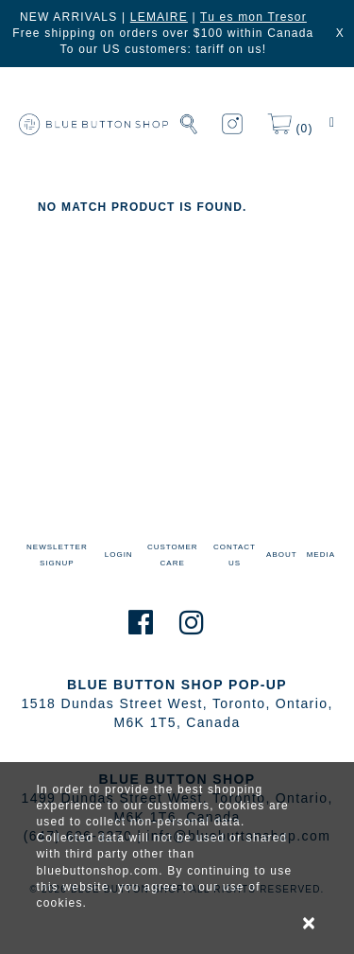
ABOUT (281, 554)
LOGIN (119, 554)
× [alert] (309, 922)
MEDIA (321, 554)
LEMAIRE (159, 17)
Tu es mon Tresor (253, 17)
